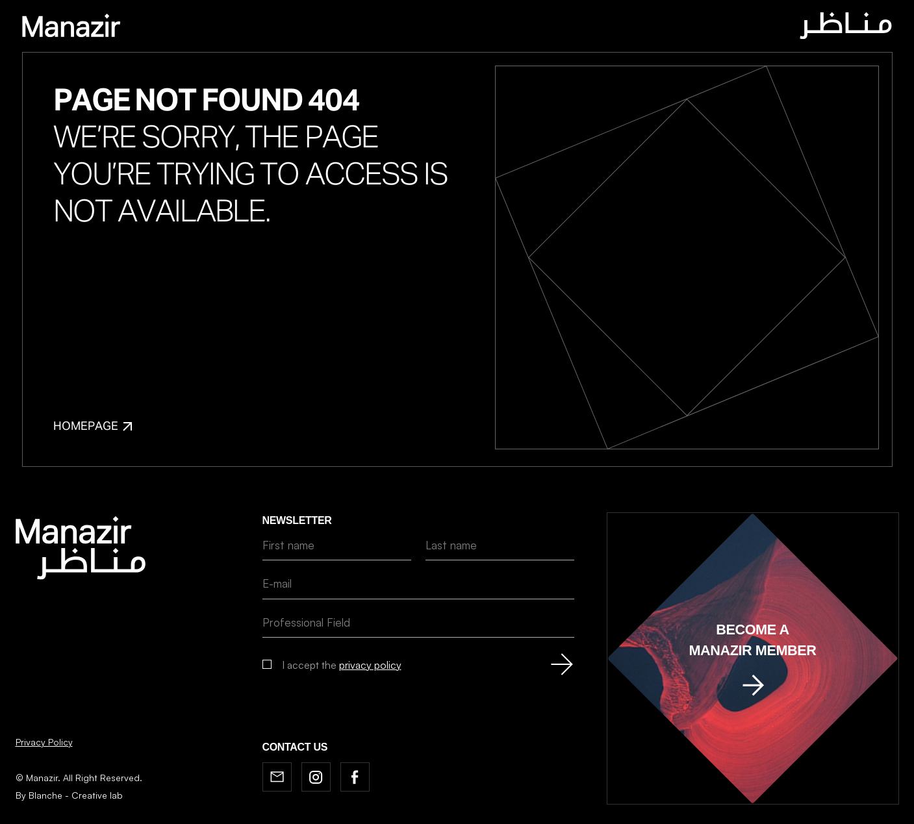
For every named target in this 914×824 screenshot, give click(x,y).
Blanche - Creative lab (76, 795)
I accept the (341, 664)
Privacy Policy (44, 741)
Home (318, 27)
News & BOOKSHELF (506, 27)
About (365, 27)
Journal (420, 27)
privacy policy (370, 664)
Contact (593, 27)
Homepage (92, 426)
